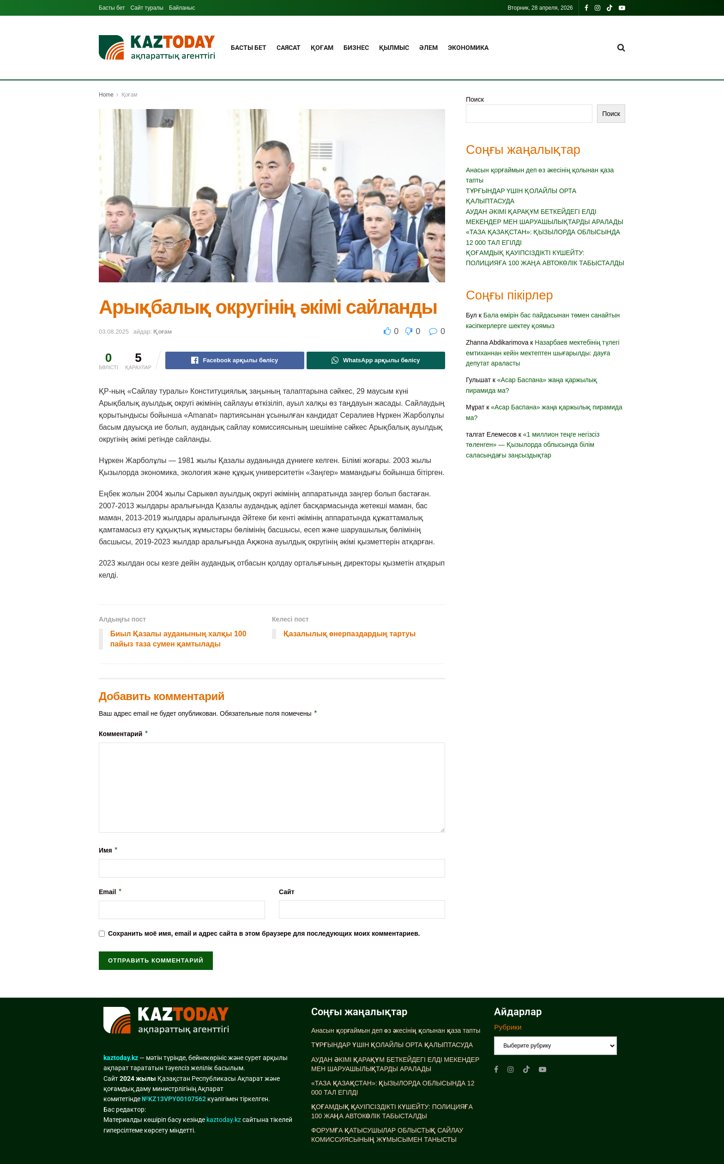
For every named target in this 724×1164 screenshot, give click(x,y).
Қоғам (322, 47)
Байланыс (182, 8)
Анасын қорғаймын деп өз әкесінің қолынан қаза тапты (395, 1030)
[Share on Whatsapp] (376, 360)
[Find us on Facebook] (496, 1069)
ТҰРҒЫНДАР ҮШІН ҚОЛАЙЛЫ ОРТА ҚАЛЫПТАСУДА (392, 1045)
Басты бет (112, 8)
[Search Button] (621, 47)
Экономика (468, 47)
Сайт (287, 892)
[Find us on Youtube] (542, 1069)
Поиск (475, 99)
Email (110, 892)
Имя (108, 850)
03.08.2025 (114, 331)
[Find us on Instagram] (510, 1069)
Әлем (428, 47)
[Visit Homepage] (157, 48)
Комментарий (124, 734)
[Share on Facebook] (234, 360)
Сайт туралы (147, 8)
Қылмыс (394, 47)
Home (106, 94)
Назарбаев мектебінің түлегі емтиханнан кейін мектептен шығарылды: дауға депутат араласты (543, 353)
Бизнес (356, 47)
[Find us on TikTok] (609, 8)
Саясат (289, 47)
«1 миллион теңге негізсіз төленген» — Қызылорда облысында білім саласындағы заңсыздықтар (532, 445)
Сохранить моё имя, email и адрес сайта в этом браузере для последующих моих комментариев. (264, 934)
